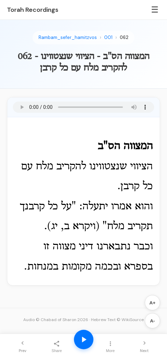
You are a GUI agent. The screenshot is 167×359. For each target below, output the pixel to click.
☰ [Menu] (155, 9)
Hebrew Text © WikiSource (117, 319)
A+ (152, 302)
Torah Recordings (32, 10)
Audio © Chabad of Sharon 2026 (55, 319)
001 (108, 37)
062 (124, 37)
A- (152, 321)
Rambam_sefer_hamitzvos (68, 37)
